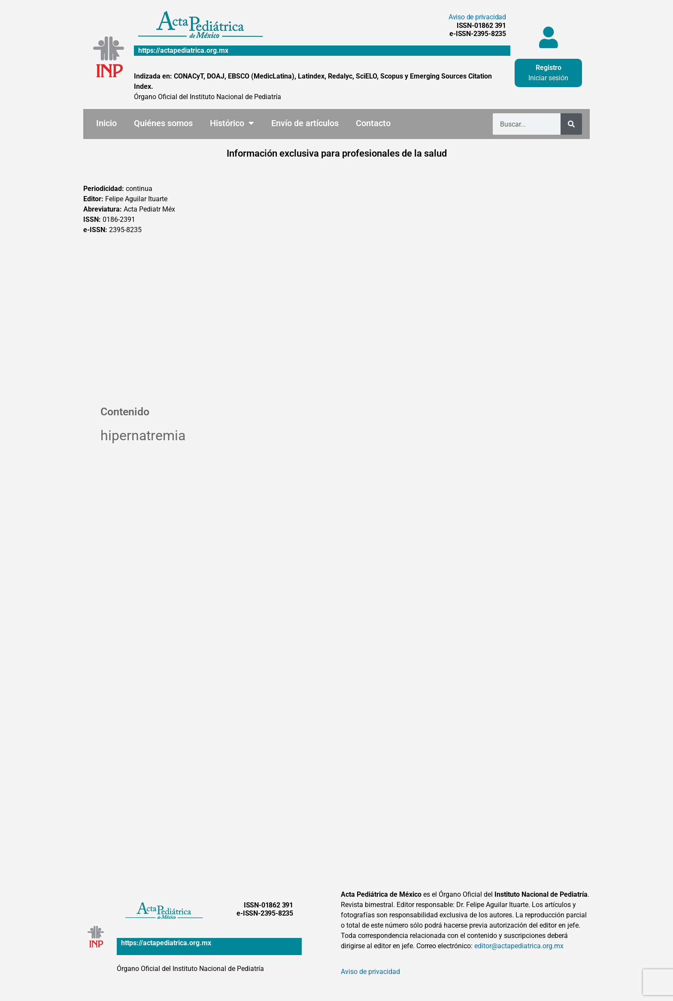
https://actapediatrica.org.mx (183, 50)
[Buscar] (571, 124)
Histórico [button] (232, 123)
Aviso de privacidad (477, 17)
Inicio (106, 123)
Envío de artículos (305, 123)
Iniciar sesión (548, 78)
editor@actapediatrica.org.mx (519, 946)
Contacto (373, 123)
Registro (548, 68)
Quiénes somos (163, 123)
